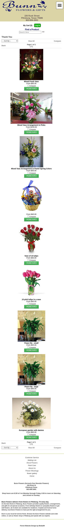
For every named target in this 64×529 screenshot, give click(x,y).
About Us (32, 468)
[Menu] (59, 5)
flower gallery (32, 473)
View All (31, 41)
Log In (37, 25)
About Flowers (32, 463)
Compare (57, 41)
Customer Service (32, 457)
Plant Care (32, 465)
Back (4, 45)
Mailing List (32, 460)
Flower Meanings (32, 471)
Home (32, 476)
